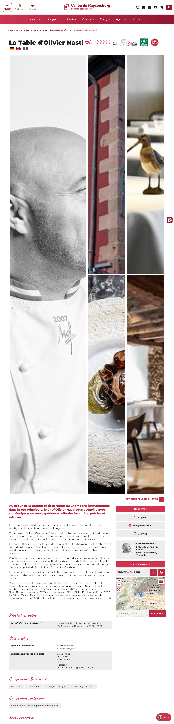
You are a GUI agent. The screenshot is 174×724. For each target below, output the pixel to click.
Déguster (55, 19)
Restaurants (31, 30)
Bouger (105, 19)
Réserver (88, 19)
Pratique (139, 19)
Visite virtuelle (140, 564)
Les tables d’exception (55, 30)
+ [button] (119, 580)
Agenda (121, 19)
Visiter (71, 19)
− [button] (119, 584)
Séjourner (36, 19)
